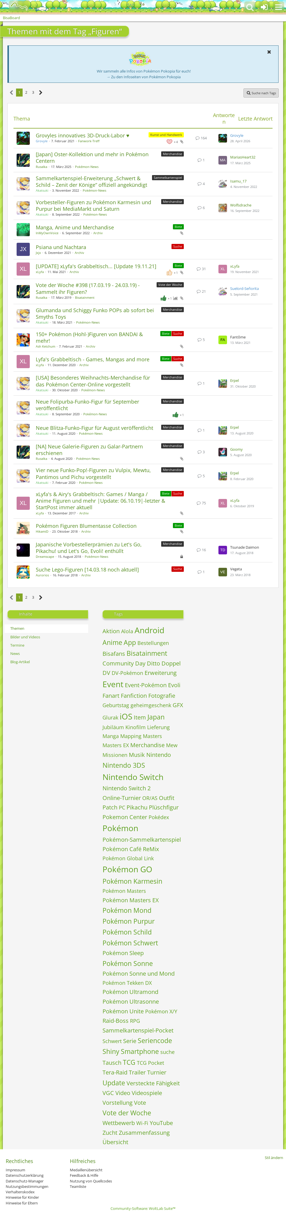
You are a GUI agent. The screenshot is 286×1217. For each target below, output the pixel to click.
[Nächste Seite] (41, 93)
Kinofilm (135, 727)
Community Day (123, 663)
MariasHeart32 (242, 157)
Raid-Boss (115, 1020)
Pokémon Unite (123, 1011)
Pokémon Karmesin (132, 881)
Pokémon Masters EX (130, 900)
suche (167, 1051)
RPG (135, 1020)
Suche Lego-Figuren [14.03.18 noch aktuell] (87, 569)
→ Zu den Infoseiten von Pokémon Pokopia (143, 76)
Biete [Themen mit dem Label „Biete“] (178, 226)
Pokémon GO (127, 869)
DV (106, 673)
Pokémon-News (86, 167)
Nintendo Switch (132, 776)
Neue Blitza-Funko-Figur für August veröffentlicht (94, 427)
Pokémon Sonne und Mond (138, 973)
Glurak (110, 717)
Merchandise (147, 745)
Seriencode (155, 1040)
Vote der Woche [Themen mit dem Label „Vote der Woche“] (170, 284)
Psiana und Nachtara (61, 247)
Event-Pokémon (146, 685)
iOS (126, 716)
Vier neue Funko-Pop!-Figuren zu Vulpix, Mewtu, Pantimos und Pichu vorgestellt (93, 473)
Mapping (130, 736)
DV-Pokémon (127, 672)
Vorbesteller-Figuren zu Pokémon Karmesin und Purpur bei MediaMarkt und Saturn (93, 205)
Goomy (236, 449)
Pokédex (159, 817)
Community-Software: (143, 1208)
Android (149, 630)
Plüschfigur (164, 807)
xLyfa (40, 272)
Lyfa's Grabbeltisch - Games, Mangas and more (92, 359)
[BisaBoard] (15, 6)
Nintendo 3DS (123, 765)
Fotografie (161, 695)
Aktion (111, 631)
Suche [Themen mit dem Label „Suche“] (177, 246)
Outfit (166, 798)
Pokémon (120, 828)
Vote (140, 1102)
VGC (108, 1093)
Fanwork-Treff (88, 141)
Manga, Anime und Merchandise (75, 227)
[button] (278, 7)
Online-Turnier (121, 798)
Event (112, 684)
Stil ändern (274, 1157)
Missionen (114, 754)
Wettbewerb (118, 1123)
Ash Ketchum (45, 346)
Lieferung (158, 727)
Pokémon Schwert (130, 942)
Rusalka (41, 167)
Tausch (111, 1062)
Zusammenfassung (144, 1132)
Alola (127, 631)
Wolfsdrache (240, 205)
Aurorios (42, 575)
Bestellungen (153, 642)
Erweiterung (161, 673)
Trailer (137, 1072)
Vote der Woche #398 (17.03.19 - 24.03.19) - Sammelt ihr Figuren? (88, 288)
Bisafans (113, 653)
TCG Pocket (150, 1062)
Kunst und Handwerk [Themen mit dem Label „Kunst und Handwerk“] (166, 135)
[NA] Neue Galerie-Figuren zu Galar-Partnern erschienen (89, 449)
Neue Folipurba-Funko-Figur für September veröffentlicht (87, 405)
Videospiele (147, 1093)
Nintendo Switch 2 (126, 788)
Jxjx (38, 252)
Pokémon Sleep (123, 953)
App (130, 642)
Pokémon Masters (124, 890)
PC (122, 807)
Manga (110, 736)
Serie (129, 1041)
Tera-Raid (114, 1072)
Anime (112, 642)
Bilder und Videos (25, 636)
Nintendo (158, 755)
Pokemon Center (124, 817)
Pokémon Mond (126, 910)
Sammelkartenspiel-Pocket (137, 1030)
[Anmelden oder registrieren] (264, 7)
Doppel (171, 663)
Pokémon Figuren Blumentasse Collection (86, 525)
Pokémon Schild (127, 932)
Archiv (98, 233)
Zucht (109, 1132)
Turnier (156, 1072)
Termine (17, 645)
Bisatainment (84, 297)
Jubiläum (113, 727)
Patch (109, 807)
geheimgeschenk (151, 705)
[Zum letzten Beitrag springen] (222, 138)
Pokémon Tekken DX (127, 982)
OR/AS (149, 798)
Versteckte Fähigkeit (153, 1083)
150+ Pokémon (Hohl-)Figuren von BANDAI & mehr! (89, 337)
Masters (152, 736)
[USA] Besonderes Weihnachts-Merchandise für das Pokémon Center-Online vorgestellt (93, 381)
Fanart (110, 695)
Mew (171, 745)
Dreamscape (45, 556)
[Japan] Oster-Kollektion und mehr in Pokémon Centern (92, 157)
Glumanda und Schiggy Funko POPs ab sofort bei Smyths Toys (95, 313)
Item (140, 717)
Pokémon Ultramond (130, 992)
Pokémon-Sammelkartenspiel (141, 839)
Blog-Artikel (20, 661)
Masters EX (115, 745)
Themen (17, 628)
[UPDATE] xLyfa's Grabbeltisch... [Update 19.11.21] (96, 266)
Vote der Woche (126, 1112)
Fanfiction (134, 695)
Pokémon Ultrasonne (130, 1001)
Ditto (153, 663)
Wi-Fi (142, 1123)
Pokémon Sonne (127, 963)
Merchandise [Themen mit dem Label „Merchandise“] (172, 154)
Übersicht (115, 1142)
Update (113, 1082)
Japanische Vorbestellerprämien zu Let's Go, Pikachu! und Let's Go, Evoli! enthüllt (89, 547)
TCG (129, 1062)
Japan (156, 716)
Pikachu (137, 807)
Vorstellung (117, 1102)
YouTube (161, 1123)
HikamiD (42, 531)
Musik (137, 755)
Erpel (234, 380)
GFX (178, 705)
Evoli (174, 685)
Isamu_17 (238, 181)
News (15, 653)
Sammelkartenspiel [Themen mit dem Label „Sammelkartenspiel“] (168, 177)
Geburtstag (115, 705)
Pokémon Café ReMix (130, 849)
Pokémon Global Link (128, 858)
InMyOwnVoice (47, 233)
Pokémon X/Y (161, 1011)
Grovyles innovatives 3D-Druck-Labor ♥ (82, 135)
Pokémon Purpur (128, 921)
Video (122, 1093)
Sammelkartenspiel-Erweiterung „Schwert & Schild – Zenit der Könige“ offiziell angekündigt (91, 181)
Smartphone (140, 1051)
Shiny (110, 1051)
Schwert (112, 1041)
